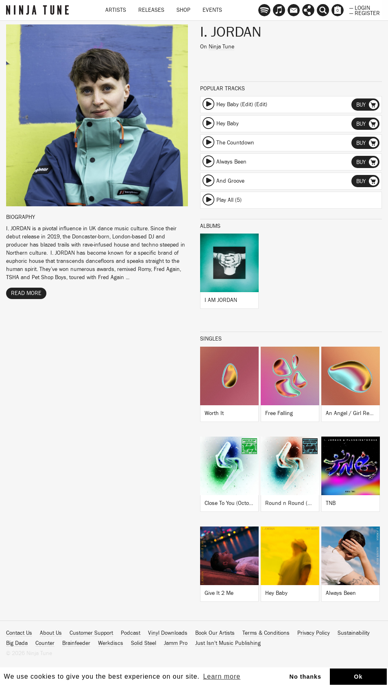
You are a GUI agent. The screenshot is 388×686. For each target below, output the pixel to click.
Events (212, 10)
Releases (151, 10)
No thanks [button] (306, 676)
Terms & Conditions (266, 633)
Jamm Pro (175, 643)
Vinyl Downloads (167, 633)
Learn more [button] (221, 676)
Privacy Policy (313, 633)
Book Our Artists (215, 633)
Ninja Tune (221, 47)
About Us (51, 633)
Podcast (130, 633)
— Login (359, 7)
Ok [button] (358, 676)
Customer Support (91, 633)
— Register (364, 13)
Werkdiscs (110, 643)
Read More (26, 293)
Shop (183, 10)
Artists (115, 10)
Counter (44, 643)
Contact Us (19, 633)
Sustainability (354, 633)
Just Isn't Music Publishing (228, 643)
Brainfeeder (76, 643)
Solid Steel (143, 643)
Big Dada (17, 643)
